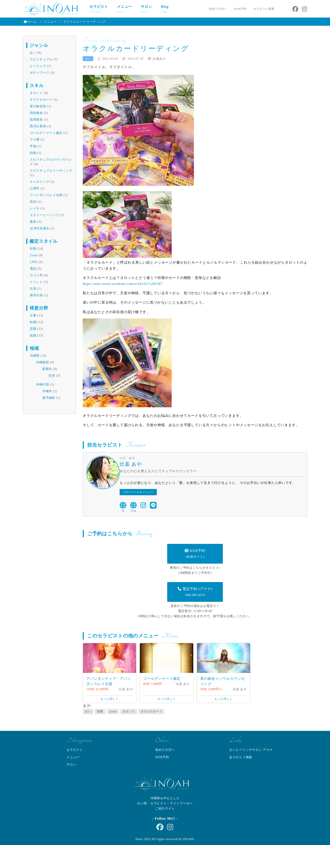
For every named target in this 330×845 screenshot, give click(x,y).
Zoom (34, 255)
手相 (33, 146)
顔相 (33, 153)
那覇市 (47, 369)
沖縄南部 (42, 362)
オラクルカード (41, 99)
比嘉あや (159, 58)
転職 (33, 322)
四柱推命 (36, 113)
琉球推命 (36, 119)
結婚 (33, 335)
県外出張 (36, 295)
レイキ (35, 208)
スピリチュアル (41, 59)
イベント (36, 282)
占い (33, 52)
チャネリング (39, 181)
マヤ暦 (35, 139)
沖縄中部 (42, 384)
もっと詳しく (110, 698)
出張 (33, 288)
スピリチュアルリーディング (51, 170)
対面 (33, 248)
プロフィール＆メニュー (138, 492)
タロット (36, 93)
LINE (34, 262)
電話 (33, 268)
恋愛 (33, 328)
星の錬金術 (38, 106)
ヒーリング (38, 66)
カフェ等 (36, 275)
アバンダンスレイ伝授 (46, 195)
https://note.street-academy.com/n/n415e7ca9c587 (122, 284)
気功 (33, 201)
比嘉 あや (131, 464)
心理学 (35, 188)
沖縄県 (35, 355)
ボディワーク (39, 72)
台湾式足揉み (39, 228)
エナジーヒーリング (44, 215)
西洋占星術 (38, 126)
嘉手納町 (48, 398)
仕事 (33, 315)
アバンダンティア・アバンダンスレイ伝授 (108, 681)
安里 (51, 375)
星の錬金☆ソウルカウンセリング (222, 681)
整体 (33, 221)
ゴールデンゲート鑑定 (46, 133)
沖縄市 (47, 391)
